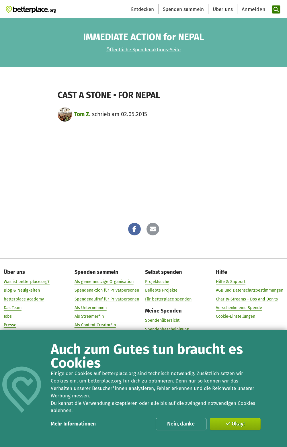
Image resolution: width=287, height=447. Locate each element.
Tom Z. (82, 114)
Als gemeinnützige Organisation (104, 281)
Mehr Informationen (73, 424)
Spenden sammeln (183, 9)
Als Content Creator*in (95, 325)
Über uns (223, 9)
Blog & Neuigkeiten (22, 290)
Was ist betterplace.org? (27, 281)
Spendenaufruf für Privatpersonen (107, 299)
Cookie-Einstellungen (235, 316)
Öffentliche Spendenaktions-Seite (143, 50)
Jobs (8, 316)
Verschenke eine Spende (239, 307)
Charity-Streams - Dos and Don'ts (247, 299)
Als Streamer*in (89, 316)
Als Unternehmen (91, 307)
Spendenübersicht (162, 320)
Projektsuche (157, 281)
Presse (10, 325)
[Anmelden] (252, 9)
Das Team (13, 307)
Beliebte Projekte (161, 290)
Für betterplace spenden (168, 299)
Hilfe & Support (230, 281)
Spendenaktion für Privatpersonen (107, 290)
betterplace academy (24, 299)
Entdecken (142, 9)
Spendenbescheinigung (167, 329)
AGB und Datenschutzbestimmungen (249, 290)
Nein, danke (181, 424)
